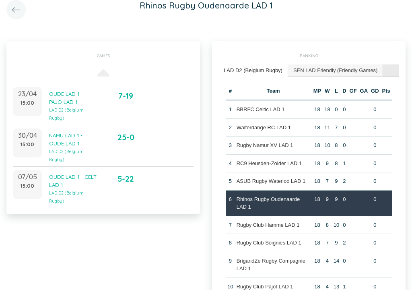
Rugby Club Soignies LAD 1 (269, 243)
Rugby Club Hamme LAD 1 (268, 225)
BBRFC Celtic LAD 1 (261, 109)
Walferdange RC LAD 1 (264, 127)
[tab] (253, 70)
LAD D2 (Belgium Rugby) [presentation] (253, 70)
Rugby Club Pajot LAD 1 (265, 287)
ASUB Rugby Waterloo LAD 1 (271, 181)
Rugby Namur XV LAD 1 (265, 145)
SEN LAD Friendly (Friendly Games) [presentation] (335, 70)
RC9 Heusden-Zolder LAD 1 (269, 163)
